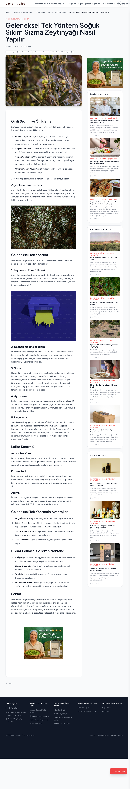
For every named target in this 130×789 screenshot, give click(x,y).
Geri (9, 683)
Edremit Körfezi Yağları (62, 724)
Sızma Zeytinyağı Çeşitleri (23, 12)
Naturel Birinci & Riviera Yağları (50, 3)
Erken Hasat (106, 711)
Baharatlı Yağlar (83, 708)
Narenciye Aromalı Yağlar (87, 711)
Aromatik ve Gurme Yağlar (87, 703)
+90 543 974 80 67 (15, 715)
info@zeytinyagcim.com (17, 712)
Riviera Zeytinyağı (36, 724)
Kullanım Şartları (117, 735)
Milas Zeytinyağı (59, 710)
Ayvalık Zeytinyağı (60, 714)
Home (8, 12)
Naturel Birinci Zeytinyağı (39, 720)
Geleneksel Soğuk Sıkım (57, 12)
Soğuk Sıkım (40, 12)
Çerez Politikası (103, 735)
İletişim (92, 735)
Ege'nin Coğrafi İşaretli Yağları (84, 3)
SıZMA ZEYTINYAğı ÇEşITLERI (18, 19)
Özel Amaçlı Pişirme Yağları (39, 716)
